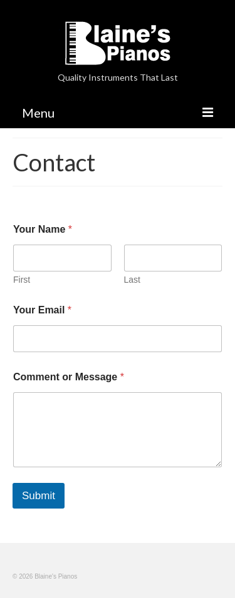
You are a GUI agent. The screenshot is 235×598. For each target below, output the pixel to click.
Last (132, 280)
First (21, 280)
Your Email (42, 310)
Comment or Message (68, 377)
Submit (38, 496)
